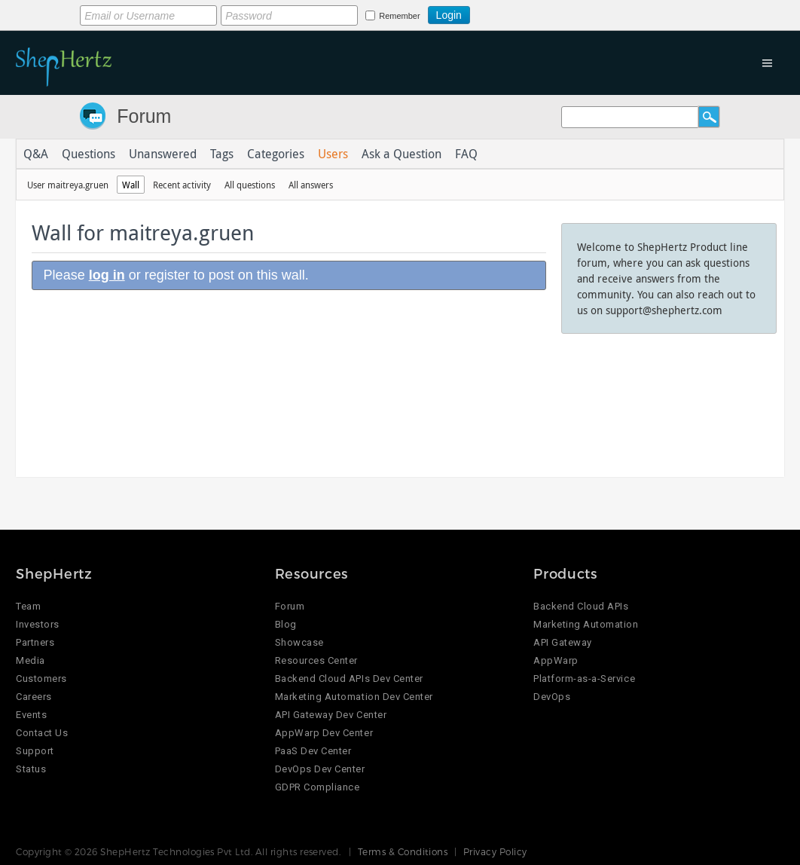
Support (35, 750)
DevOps (551, 696)
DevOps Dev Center (320, 769)
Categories (275, 153)
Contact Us (42, 732)
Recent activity (182, 185)
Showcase (299, 642)
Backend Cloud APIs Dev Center (349, 678)
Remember (399, 15)
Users (333, 153)
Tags (222, 153)
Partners (35, 642)
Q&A (35, 153)
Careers (34, 696)
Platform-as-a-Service (584, 678)
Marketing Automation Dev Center (354, 696)
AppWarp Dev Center (324, 732)
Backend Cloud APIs (580, 606)
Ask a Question (401, 153)
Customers (41, 678)
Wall (130, 185)
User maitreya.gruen (67, 185)
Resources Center (316, 660)
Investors (38, 624)
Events (31, 714)
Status (31, 769)
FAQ (466, 153)
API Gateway (562, 642)
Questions (88, 153)
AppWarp (556, 660)
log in (107, 275)
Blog (286, 624)
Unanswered (163, 153)
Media (30, 660)
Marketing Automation (585, 624)
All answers (311, 185)
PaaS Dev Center (313, 750)
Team (28, 606)
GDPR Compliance (317, 787)
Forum (144, 116)
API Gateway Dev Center (330, 714)
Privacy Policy (495, 851)
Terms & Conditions (403, 851)
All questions (249, 185)
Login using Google (507, 13)
